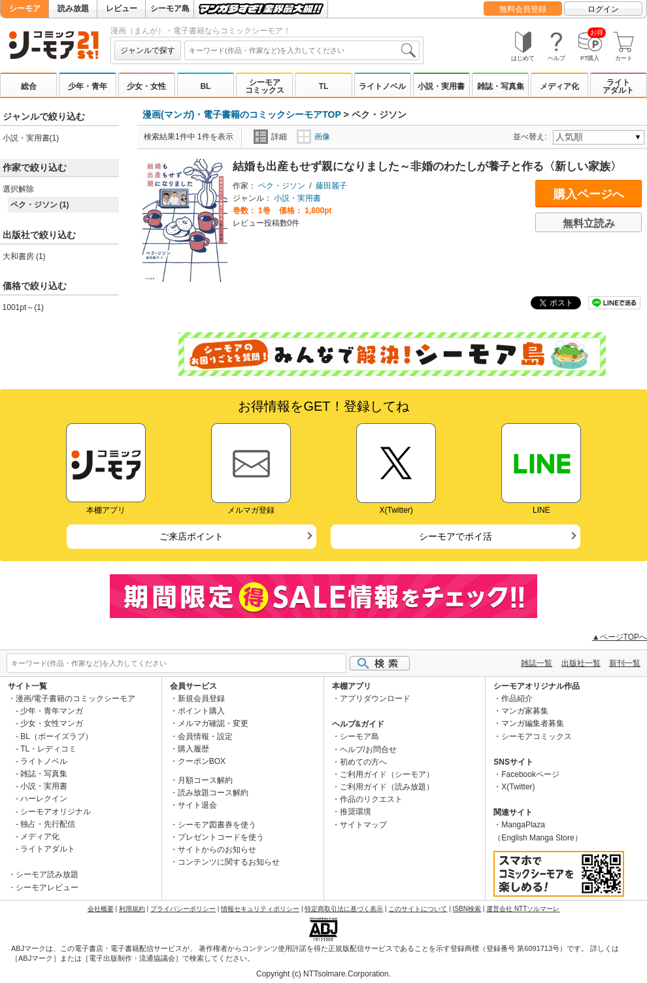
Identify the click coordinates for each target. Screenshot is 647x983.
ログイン (603, 9)
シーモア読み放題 (47, 874)
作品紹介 (517, 698)
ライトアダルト (618, 86)
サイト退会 (197, 805)
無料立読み (589, 223)
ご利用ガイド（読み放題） (387, 786)
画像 (313, 136)
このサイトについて (417, 908)
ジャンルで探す (147, 50)
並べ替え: (531, 136)
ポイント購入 (201, 711)
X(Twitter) (518, 786)
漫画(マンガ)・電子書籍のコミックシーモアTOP (241, 114)
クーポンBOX (201, 761)
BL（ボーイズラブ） (56, 736)
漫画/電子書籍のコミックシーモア (75, 698)
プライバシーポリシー (183, 908)
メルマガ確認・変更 (213, 723)
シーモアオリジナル (55, 811)
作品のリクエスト (371, 799)
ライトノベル (382, 86)
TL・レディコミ (48, 748)
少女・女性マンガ (51, 723)
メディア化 (559, 86)
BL (205, 86)
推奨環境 (355, 811)
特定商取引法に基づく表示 (344, 908)
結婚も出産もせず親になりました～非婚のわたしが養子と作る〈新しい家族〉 (427, 166)
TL (324, 86)
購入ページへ (589, 194)
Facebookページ (530, 774)
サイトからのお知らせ (217, 849)
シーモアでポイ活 (455, 536)
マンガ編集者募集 (532, 723)
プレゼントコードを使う (221, 837)
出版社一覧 (581, 663)
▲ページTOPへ (619, 637)
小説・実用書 (441, 86)
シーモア (25, 8)
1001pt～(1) (23, 307)
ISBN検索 (467, 908)
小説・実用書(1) (31, 138)
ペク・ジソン (281, 185)
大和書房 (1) (24, 256)
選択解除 (18, 189)
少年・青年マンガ (51, 711)
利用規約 (132, 908)
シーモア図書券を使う (217, 824)
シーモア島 (170, 8)
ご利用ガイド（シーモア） (387, 774)
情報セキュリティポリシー (260, 908)
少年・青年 (87, 86)
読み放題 (73, 8)
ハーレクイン (43, 798)
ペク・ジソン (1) (39, 204)
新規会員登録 (201, 698)
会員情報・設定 (205, 736)
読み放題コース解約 (213, 792)
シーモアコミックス (264, 86)
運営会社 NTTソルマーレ (522, 908)
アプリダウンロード (375, 698)
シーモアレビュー (47, 887)
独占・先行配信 (47, 824)
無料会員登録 (522, 9)
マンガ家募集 (524, 711)
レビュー (121, 8)
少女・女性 (146, 86)
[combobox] (302, 50)
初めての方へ (363, 762)
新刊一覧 (624, 663)
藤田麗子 (331, 185)
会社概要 (101, 908)
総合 (29, 86)
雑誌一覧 (536, 663)
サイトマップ (363, 824)
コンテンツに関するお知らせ (229, 862)
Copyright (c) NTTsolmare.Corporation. (323, 973)
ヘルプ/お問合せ (368, 749)
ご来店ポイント (191, 536)
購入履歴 (193, 748)
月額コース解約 (205, 780)
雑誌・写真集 (500, 86)
